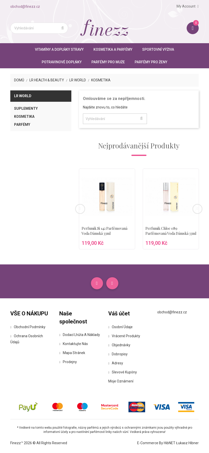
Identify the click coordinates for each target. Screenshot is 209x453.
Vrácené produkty (124, 336)
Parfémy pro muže (108, 62)
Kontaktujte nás (73, 344)
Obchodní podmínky (27, 327)
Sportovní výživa (158, 49)
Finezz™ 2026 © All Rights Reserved (38, 443)
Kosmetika (24, 117)
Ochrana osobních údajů (26, 339)
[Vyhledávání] (39, 28)
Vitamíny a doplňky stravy (59, 49)
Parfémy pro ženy (151, 62)
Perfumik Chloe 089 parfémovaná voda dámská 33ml (170, 231)
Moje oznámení (120, 381)
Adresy (115, 363)
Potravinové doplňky (62, 62)
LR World (22, 96)
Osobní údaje (120, 327)
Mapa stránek (72, 353)
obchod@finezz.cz (25, 7)
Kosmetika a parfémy (112, 49)
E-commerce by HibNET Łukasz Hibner (168, 443)
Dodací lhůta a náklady (79, 335)
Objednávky (119, 345)
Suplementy (26, 108)
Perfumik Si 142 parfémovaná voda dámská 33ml (104, 231)
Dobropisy (118, 354)
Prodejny (68, 362)
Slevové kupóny (122, 372)
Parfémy (22, 125)
